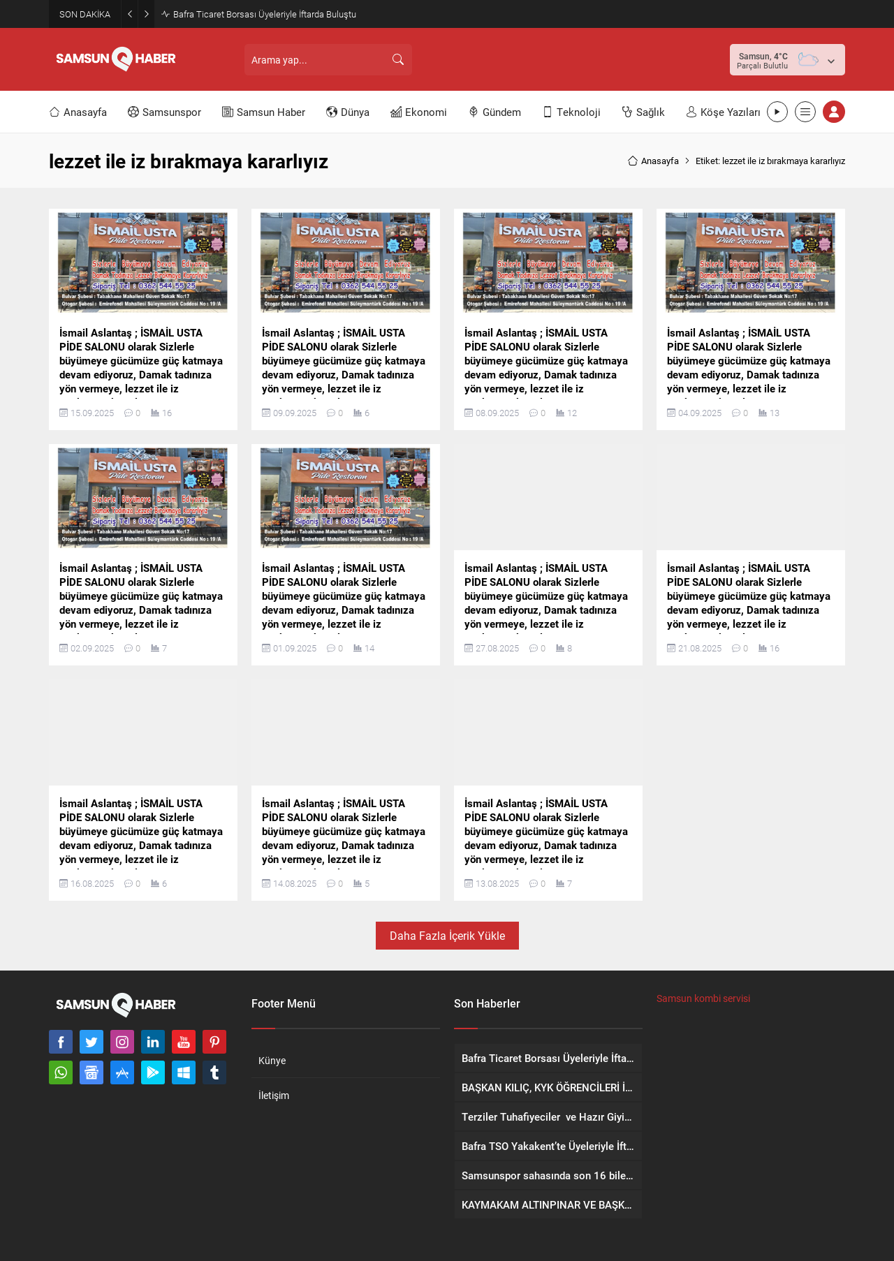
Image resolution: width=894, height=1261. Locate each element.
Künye (272, 1060)
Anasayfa (653, 160)
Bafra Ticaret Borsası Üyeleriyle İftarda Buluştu (264, 14)
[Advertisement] (571, 59)
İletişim (273, 1095)
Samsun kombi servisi (703, 998)
